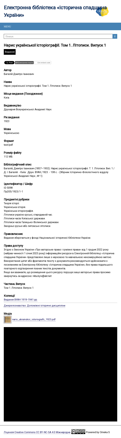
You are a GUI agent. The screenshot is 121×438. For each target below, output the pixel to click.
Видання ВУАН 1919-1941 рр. (20, 299)
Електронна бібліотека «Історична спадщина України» (55, 11)
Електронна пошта (25, 63)
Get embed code (43, 63)
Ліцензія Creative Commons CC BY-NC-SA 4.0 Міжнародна (37, 432)
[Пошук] (60, 36)
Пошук (114, 36)
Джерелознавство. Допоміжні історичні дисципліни (34, 305)
